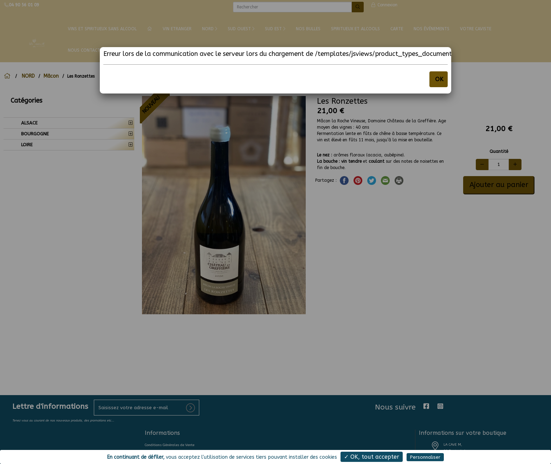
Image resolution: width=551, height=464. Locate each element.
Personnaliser (425, 457)
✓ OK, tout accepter (371, 456)
